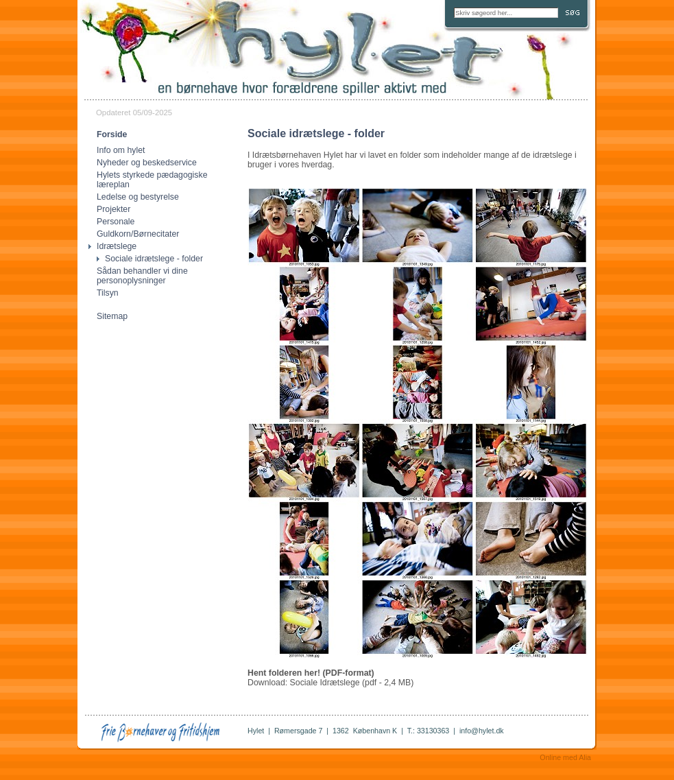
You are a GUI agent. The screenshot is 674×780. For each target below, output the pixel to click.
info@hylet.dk (481, 730)
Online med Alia (565, 757)
